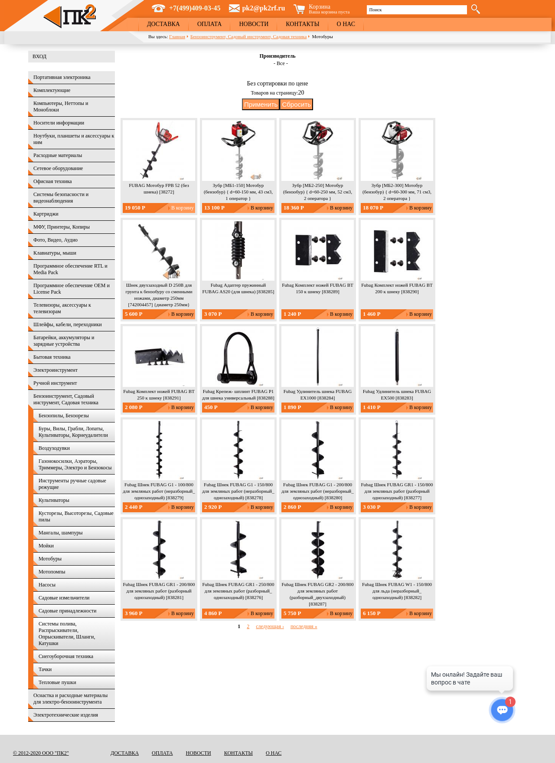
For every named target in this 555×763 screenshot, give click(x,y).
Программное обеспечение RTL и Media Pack (70, 269)
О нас (346, 24)
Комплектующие (51, 90)
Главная (177, 36)
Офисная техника (52, 181)
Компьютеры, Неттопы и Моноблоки (60, 106)
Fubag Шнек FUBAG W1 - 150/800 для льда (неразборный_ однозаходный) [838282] (397, 591)
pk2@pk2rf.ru (263, 8)
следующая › (270, 626)
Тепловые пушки (57, 682)
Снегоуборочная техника (66, 656)
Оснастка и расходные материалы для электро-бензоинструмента (70, 698)
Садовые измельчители (64, 598)
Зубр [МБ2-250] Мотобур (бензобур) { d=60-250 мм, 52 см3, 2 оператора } (317, 192)
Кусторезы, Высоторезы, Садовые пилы (76, 516)
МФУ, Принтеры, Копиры (61, 227)
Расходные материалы (57, 155)
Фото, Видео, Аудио (55, 240)
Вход (39, 56)
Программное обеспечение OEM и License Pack (71, 288)
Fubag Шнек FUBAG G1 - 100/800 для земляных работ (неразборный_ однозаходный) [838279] (159, 491)
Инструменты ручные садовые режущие (72, 484)
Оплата (209, 24)
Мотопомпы (52, 572)
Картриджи (46, 214)
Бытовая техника (52, 357)
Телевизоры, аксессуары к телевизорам (62, 308)
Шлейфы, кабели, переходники (67, 324)
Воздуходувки (54, 448)
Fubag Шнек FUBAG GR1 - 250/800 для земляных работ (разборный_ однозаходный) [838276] (238, 591)
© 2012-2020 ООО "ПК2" (41, 753)
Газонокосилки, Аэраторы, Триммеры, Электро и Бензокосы (75, 464)
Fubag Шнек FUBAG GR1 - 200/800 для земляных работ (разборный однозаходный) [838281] (159, 591)
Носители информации (58, 123)
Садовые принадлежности (68, 611)
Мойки (46, 546)
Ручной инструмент (55, 383)
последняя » (304, 626)
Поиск (375, 9)
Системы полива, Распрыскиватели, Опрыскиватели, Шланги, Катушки (67, 633)
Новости (253, 24)
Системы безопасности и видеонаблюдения (60, 197)
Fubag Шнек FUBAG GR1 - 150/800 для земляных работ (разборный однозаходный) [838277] (397, 491)
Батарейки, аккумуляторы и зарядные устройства (63, 340)
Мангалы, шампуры (60, 533)
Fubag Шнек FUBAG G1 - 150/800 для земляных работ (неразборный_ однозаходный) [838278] (238, 491)
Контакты (302, 24)
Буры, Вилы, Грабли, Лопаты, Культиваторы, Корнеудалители (73, 432)
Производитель (277, 56)
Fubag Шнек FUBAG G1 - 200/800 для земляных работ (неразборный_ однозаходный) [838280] (317, 491)
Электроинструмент (55, 370)
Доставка (163, 24)
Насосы (47, 585)
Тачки (45, 669)
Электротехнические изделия (65, 715)
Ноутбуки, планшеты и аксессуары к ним (73, 139)
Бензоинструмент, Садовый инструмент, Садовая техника (248, 36)
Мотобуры (50, 559)
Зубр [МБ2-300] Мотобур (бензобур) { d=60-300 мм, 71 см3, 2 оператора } (396, 192)
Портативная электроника (62, 77)
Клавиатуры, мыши (54, 253)
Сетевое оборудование (58, 168)
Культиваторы (54, 500)
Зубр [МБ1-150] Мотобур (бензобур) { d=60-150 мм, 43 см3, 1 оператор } (238, 192)
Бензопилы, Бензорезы (64, 416)
